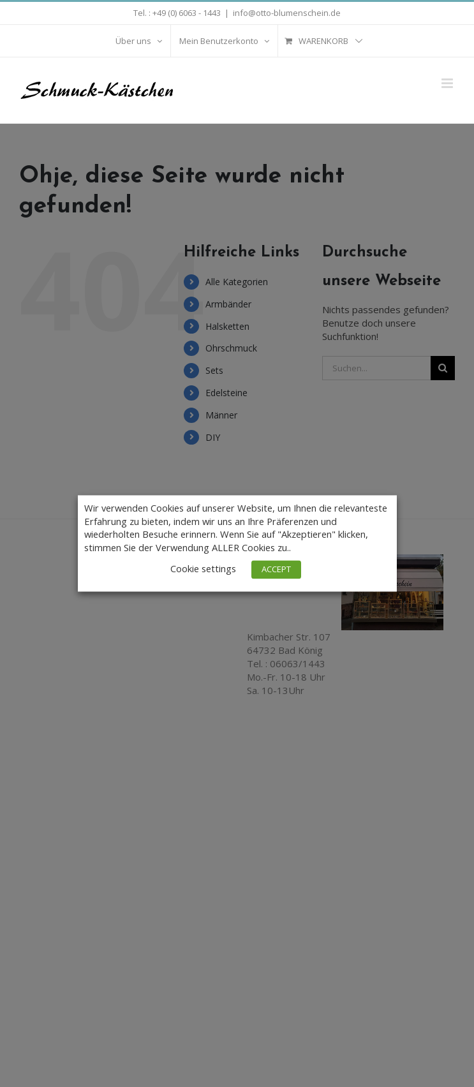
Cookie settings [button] (203, 569)
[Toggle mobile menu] (448, 83)
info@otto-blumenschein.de (287, 12)
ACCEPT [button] (276, 569)
